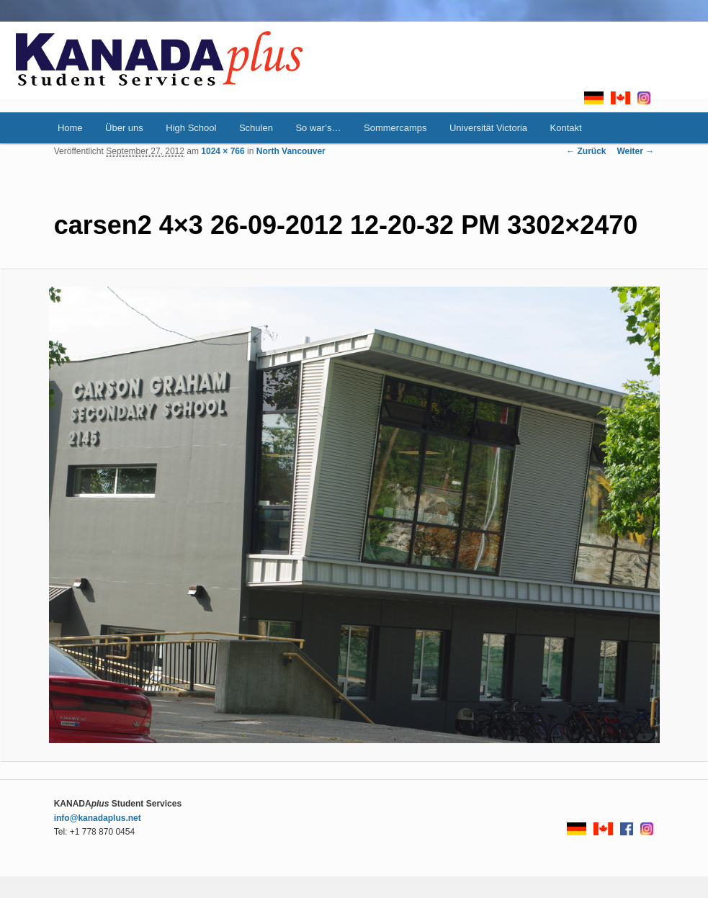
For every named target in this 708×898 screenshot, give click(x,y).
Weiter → (636, 151)
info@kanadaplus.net (97, 818)
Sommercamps (395, 127)
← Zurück (586, 151)
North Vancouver (291, 151)
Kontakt (566, 127)
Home (70, 127)
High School (191, 127)
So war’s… (318, 127)
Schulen (256, 127)
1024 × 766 (222, 151)
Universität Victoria (488, 127)
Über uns (124, 127)
